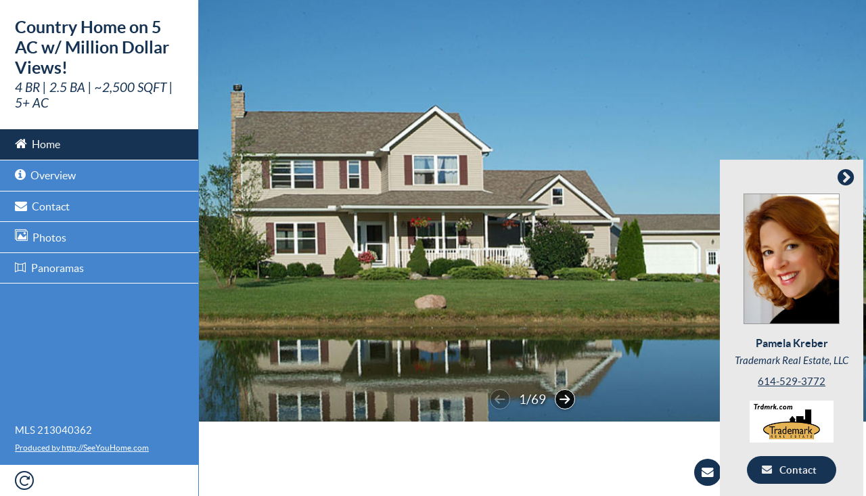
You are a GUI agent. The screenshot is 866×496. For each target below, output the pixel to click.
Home (37, 143)
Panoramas (49, 268)
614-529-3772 (794, 381)
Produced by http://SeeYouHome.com (82, 447)
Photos (40, 236)
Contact (42, 205)
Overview (45, 174)
